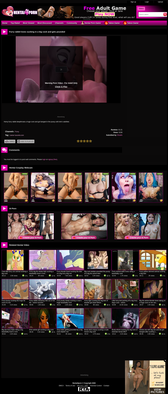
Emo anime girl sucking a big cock (41, 330)
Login (147, 2)
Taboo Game (112, 23)
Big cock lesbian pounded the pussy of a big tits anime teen (97, 272)
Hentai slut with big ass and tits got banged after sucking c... (151, 331)
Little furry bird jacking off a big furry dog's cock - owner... (124, 302)
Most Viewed (28, 23)
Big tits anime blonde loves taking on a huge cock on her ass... (152, 302)
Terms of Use (70, 386)
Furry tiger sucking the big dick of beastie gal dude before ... (96, 302)
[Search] (150, 14)
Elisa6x (119, 135)
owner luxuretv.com (17, 135)
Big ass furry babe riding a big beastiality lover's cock (12, 331)
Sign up (133, 2)
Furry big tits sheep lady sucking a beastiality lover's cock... (41, 272)
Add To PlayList (26, 141)
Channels (59, 23)
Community (72, 23)
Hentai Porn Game (90, 23)
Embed (10, 142)
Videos (141, 9)
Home (5, 23)
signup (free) (52, 159)
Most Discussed (44, 23)
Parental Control (96, 386)
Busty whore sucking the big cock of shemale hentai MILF (125, 331)
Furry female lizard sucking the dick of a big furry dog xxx (69, 272)
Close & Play (61, 86)
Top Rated (15, 23)
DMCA (61, 386)
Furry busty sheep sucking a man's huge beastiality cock (69, 302)
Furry (17, 132)
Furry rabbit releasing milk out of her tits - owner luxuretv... (42, 302)
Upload (160, 2)
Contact (106, 386)
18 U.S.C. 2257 (82, 386)
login (44, 159)
